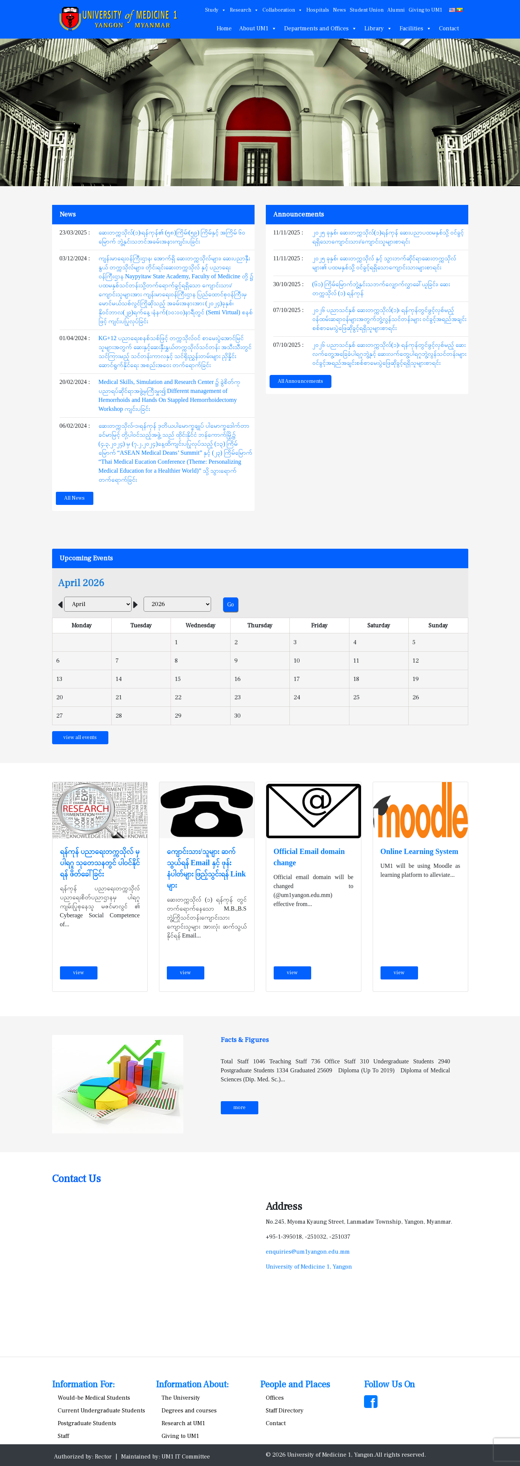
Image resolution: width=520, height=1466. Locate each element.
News (339, 10)
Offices (275, 1398)
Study (215, 10)
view (78, 972)
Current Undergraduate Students (101, 1410)
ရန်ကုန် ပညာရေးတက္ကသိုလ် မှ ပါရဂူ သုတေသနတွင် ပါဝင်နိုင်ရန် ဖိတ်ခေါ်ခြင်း (100, 862)
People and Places (295, 1384)
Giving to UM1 (425, 10)
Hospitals (317, 10)
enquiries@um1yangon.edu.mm (308, 1252)
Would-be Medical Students (94, 1398)
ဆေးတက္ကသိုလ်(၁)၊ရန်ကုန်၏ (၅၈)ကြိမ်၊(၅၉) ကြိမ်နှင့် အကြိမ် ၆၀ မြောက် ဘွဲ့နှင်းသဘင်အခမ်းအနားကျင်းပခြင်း (172, 237)
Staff (63, 1436)
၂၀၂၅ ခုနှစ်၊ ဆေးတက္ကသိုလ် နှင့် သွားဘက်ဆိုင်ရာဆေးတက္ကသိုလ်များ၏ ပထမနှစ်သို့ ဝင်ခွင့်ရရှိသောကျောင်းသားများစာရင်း (384, 262)
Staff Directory (285, 1410)
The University (181, 1398)
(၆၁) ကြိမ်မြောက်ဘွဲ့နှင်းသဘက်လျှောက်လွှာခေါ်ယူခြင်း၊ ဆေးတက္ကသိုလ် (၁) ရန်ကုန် (381, 288)
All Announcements (300, 381)
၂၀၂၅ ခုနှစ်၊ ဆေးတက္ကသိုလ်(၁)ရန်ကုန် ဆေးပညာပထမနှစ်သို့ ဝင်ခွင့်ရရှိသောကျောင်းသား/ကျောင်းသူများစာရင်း (388, 237)
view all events (80, 737)
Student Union (367, 10)
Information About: (192, 1384)
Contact (449, 28)
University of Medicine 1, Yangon (309, 1266)
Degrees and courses (189, 1410)
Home (224, 28)
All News (74, 498)
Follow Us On (389, 1384)
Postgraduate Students (87, 1423)
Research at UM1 (183, 1423)
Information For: (83, 1384)
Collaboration (282, 10)
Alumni (396, 10)
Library (378, 28)
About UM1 (258, 28)
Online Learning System (420, 851)
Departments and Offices (320, 28)
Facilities (416, 28)
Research (244, 10)
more (239, 1107)
